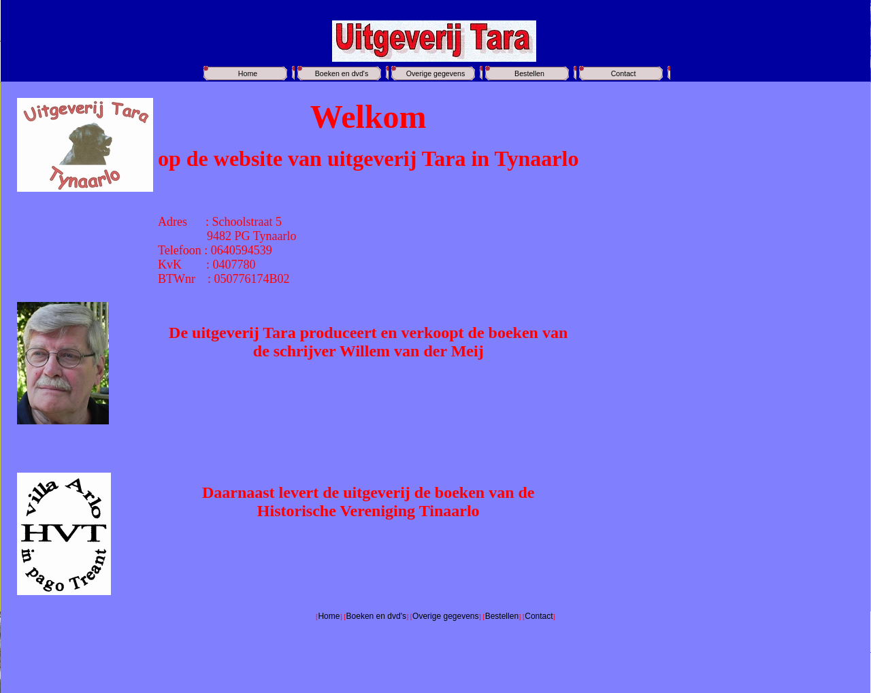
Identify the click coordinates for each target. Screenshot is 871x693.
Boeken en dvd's (341, 73)
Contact (623, 73)
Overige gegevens (435, 73)
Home (247, 73)
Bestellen (529, 73)
